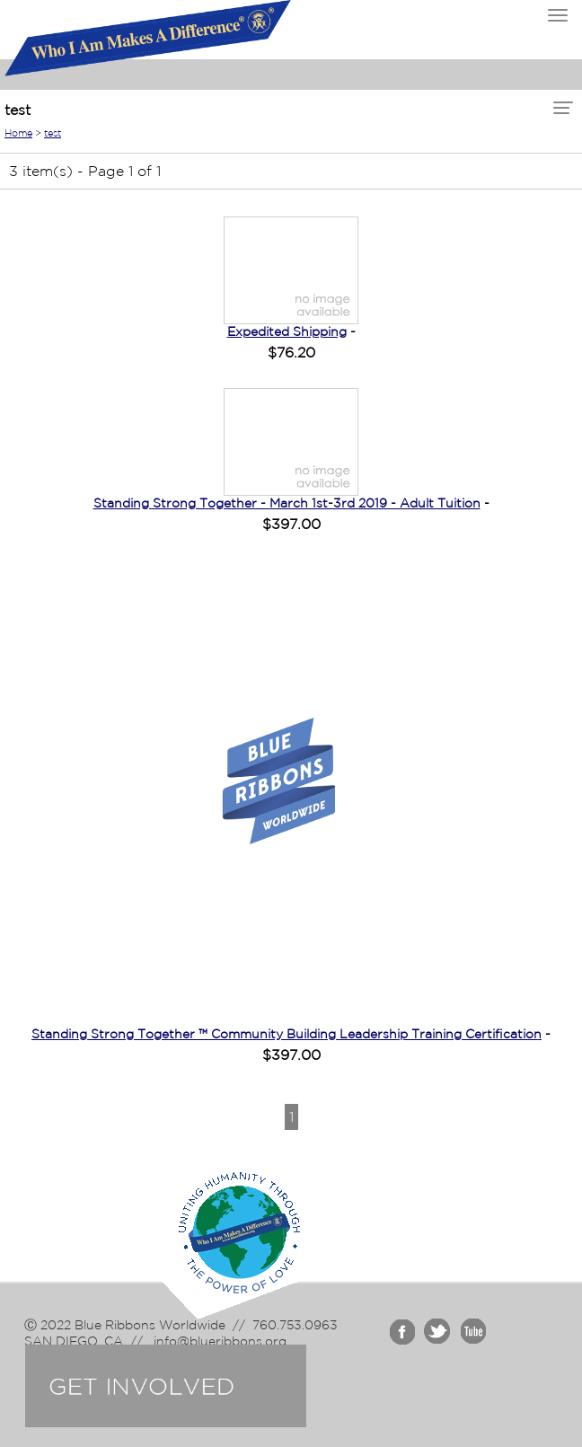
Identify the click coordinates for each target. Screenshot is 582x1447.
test (52, 133)
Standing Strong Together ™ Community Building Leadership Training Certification (286, 1034)
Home (18, 133)
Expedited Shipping (287, 331)
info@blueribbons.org (218, 1341)
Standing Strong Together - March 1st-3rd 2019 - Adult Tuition (287, 503)
